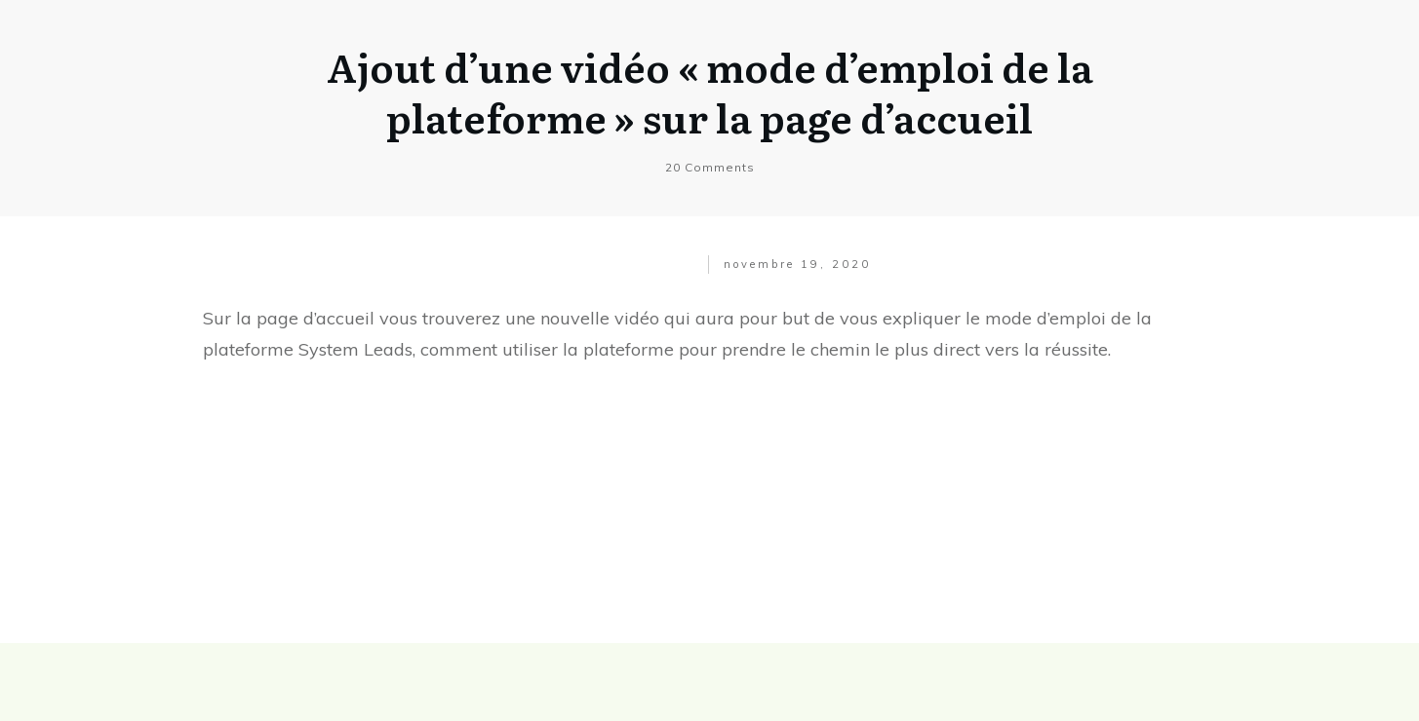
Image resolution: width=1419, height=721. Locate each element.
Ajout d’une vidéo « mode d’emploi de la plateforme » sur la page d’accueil (710, 91)
